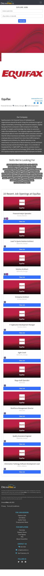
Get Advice (22, 518)
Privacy (3, 506)
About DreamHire (22, 539)
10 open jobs (39, 101)
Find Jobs (22, 21)
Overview (22, 530)
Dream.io (24, 492)
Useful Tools (22, 520)
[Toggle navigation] (40, 2)
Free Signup (22, 534)
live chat (23, 547)
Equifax (21, 208)
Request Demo (22, 532)
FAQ (22, 537)
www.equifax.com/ (37, 98)
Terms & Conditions (13, 506)
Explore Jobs (22, 515)
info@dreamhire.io (23, 550)
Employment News (22, 522)
